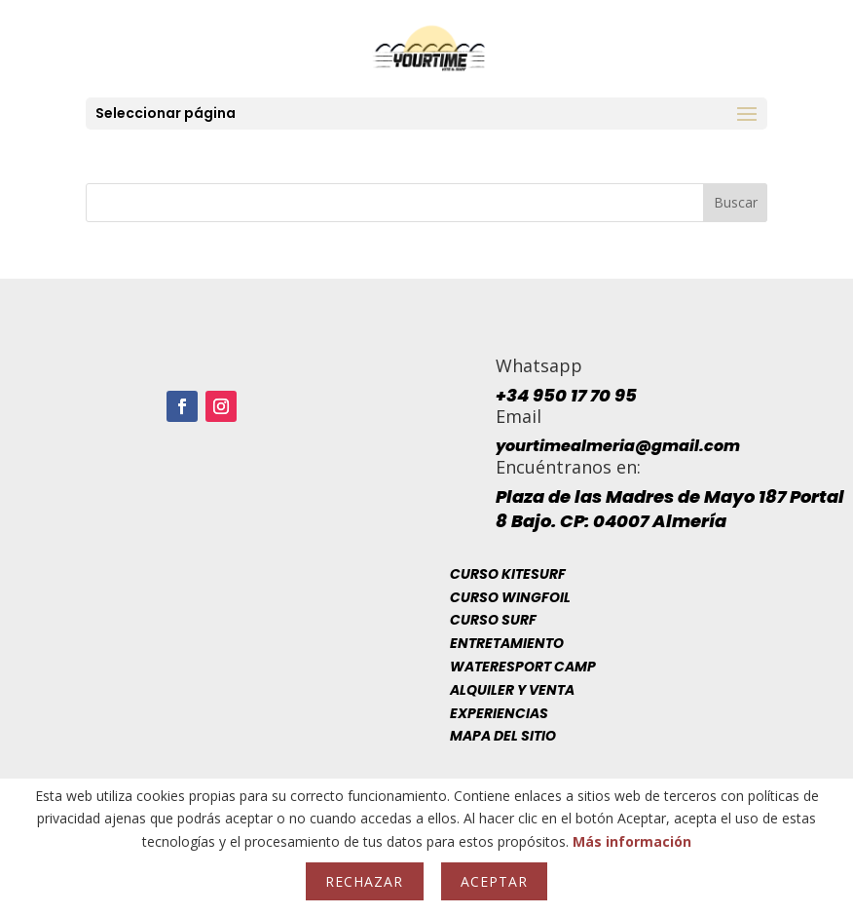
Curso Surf (493, 619)
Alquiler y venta (512, 690)
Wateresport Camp (523, 666)
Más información (632, 841)
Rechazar (364, 881)
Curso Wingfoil (510, 597)
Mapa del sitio (503, 735)
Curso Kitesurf (508, 574)
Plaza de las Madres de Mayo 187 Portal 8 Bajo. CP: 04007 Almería (670, 508)
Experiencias (499, 713)
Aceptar (494, 881)
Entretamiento (507, 643)
